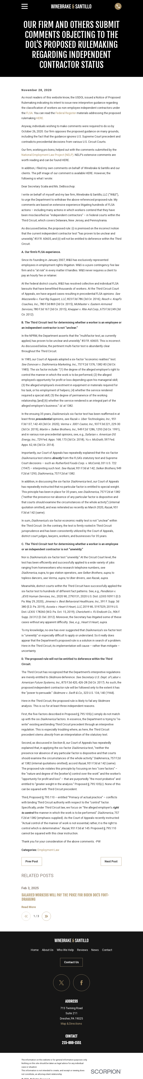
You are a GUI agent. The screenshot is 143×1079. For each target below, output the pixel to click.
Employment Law (48, 850)
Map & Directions (71, 1023)
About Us (47, 950)
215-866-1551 (71, 1042)
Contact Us (71, 962)
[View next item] (46, 916)
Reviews (82, 950)
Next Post (111, 861)
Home (35, 950)
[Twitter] (61, 983)
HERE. (40, 118)
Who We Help (65, 950)
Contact (107, 950)
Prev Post (31, 861)
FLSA (29, 113)
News (95, 950)
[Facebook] (81, 983)
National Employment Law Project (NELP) (47, 154)
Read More (28, 907)
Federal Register (66, 113)
